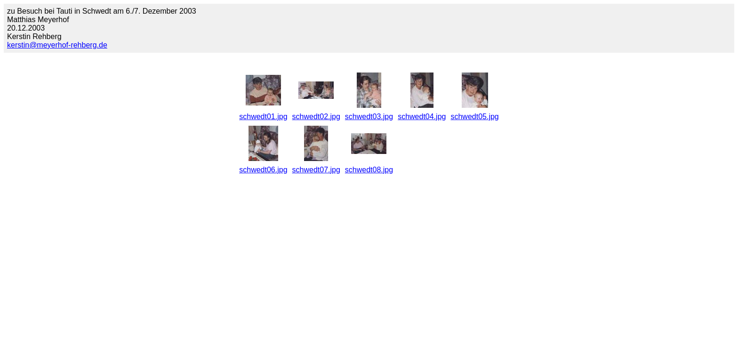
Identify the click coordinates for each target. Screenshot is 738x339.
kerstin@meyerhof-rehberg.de (57, 45)
